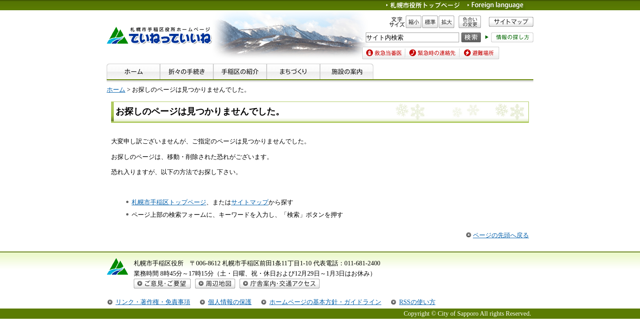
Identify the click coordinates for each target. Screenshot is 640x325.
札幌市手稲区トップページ (169, 202)
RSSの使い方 (417, 301)
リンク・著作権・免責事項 (153, 301)
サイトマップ (249, 202)
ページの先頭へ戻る (501, 235)
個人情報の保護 (230, 301)
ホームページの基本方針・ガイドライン (325, 301)
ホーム (116, 89)
